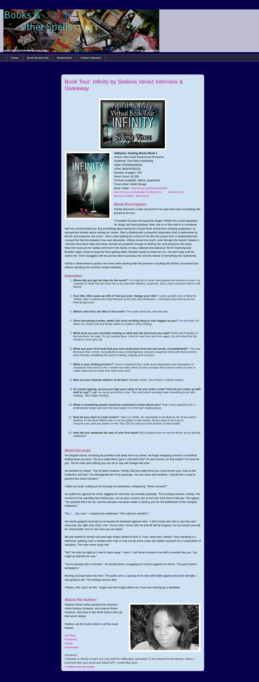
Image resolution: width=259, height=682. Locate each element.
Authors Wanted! (90, 57)
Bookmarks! (64, 57)
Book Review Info (38, 57)
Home (15, 57)
